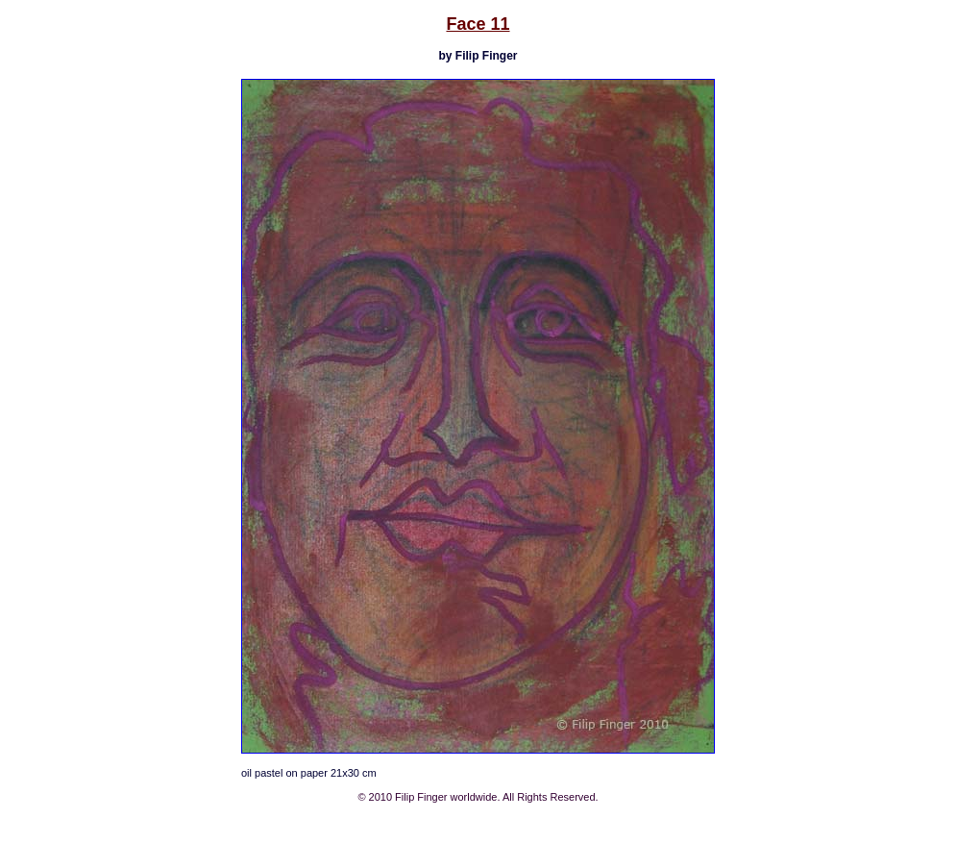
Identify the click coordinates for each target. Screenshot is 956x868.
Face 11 (477, 24)
